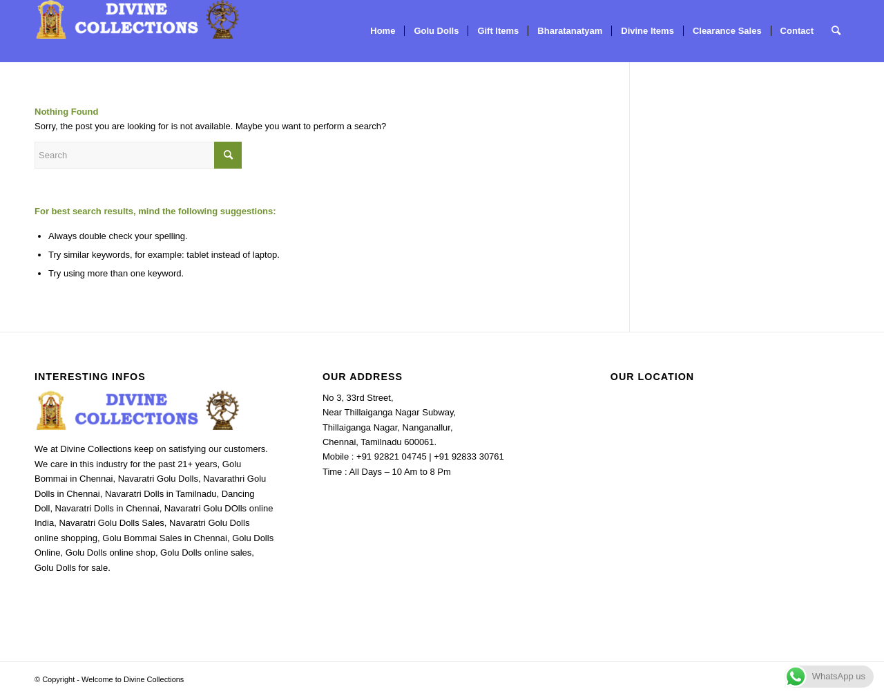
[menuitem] (382, 31)
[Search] (836, 31)
